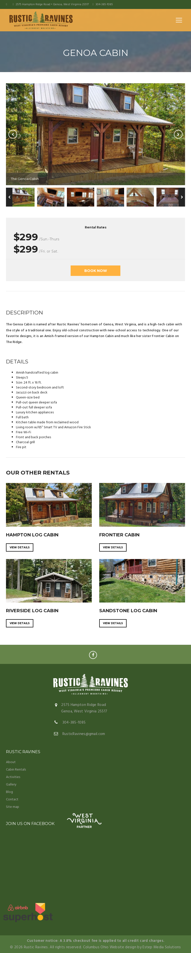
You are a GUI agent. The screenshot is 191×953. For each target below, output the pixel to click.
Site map (12, 807)
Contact (12, 799)
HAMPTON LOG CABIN (32, 535)
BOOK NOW (95, 270)
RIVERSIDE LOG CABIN (32, 610)
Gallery (11, 784)
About (11, 762)
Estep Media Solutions (162, 947)
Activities (13, 777)
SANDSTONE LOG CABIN (128, 610)
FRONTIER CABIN (119, 535)
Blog (9, 792)
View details (20, 547)
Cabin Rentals (16, 770)
